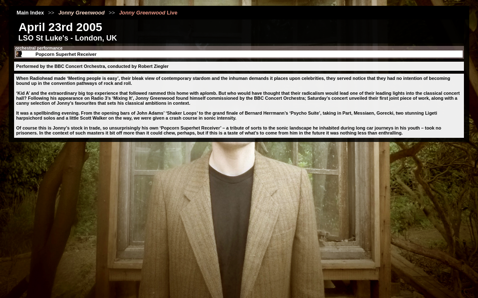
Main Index (30, 13)
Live (148, 13)
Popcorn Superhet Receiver (66, 54)
